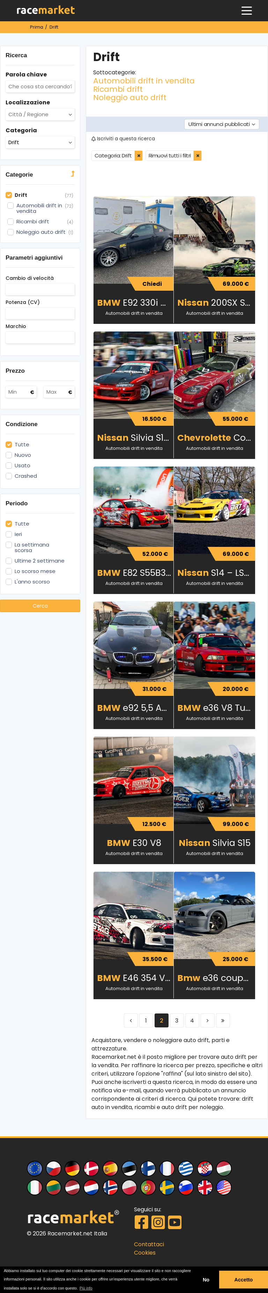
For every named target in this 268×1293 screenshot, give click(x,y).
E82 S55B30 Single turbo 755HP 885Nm (136, 573)
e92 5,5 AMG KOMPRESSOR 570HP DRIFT (136, 708)
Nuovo (23, 455)
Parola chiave (26, 74)
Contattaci (149, 1244)
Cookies (145, 1253)
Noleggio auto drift (129, 97)
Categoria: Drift (113, 155)
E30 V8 (134, 843)
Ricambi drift (118, 89)
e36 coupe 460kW (216, 978)
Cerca (40, 605)
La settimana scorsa (32, 547)
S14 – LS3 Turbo (216, 573)
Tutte (22, 444)
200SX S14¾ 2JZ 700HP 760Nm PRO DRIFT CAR (216, 303)
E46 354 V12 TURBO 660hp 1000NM (136, 978)
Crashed (26, 476)
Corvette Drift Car (216, 438)
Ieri (18, 534)
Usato (22, 465)
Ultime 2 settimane (40, 561)
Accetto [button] (243, 1280)
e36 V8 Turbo (216, 708)
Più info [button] (86, 1288)
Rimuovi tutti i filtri (170, 155)
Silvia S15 (215, 843)
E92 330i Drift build (136, 303)
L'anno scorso (32, 582)
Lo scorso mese (35, 571)
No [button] (206, 1280)
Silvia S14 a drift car (136, 438)
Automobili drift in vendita (144, 80)
